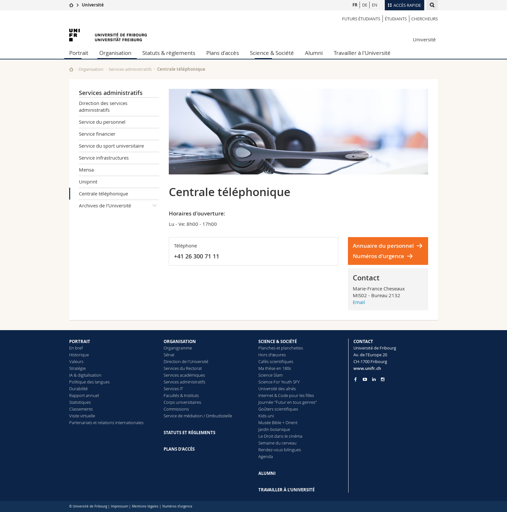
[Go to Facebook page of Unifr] (355, 379)
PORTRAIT (79, 341)
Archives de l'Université (119, 206)
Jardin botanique (274, 429)
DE (364, 5)
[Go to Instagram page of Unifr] (382, 379)
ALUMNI (266, 473)
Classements (81, 409)
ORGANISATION (180, 341)
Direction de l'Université (186, 361)
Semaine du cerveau (277, 443)
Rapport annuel (84, 395)
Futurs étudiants (361, 19)
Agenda (265, 456)
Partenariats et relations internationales (106, 422)
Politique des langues (89, 382)
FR (355, 5)
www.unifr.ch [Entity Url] (367, 368)
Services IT (173, 389)
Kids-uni (266, 416)
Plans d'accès (222, 53)
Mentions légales (145, 506)
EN (374, 5)
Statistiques (80, 402)
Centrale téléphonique (103, 193)
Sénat (169, 355)
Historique (79, 355)
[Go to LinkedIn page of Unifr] (374, 379)
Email (359, 302)
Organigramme (178, 348)
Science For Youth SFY (279, 382)
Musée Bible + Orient (277, 422)
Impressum (119, 506)
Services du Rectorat (183, 368)
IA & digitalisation (85, 375)
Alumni (314, 53)
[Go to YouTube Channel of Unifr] (365, 379)
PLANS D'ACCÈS (179, 449)
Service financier (97, 134)
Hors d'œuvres (272, 355)
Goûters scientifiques (278, 409)
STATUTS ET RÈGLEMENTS (189, 432)
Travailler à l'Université (362, 53)
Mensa (86, 169)
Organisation (115, 53)
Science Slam (270, 375)
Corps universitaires (182, 402)
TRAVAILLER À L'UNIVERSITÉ (286, 490)
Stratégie (77, 368)
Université (93, 5)
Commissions (176, 409)
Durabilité (78, 389)
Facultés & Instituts (181, 395)
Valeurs (76, 361)
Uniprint (88, 181)
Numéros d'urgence (378, 256)
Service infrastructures (104, 157)
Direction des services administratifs (103, 106)
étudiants (396, 19)
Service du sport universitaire (111, 145)
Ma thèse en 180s (274, 368)
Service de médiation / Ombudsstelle (198, 416)
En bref (76, 348)
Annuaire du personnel (383, 245)
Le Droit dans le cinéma (280, 436)
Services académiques (184, 375)
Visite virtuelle (82, 416)
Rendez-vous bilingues (279, 450)
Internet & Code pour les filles (286, 395)
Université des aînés (277, 389)
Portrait (78, 53)
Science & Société (272, 53)
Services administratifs (130, 69)
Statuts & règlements (168, 53)
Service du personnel (102, 122)
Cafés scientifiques (275, 361)
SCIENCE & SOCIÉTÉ (277, 341)
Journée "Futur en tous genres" (287, 402)
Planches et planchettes (280, 348)
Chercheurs (424, 19)
